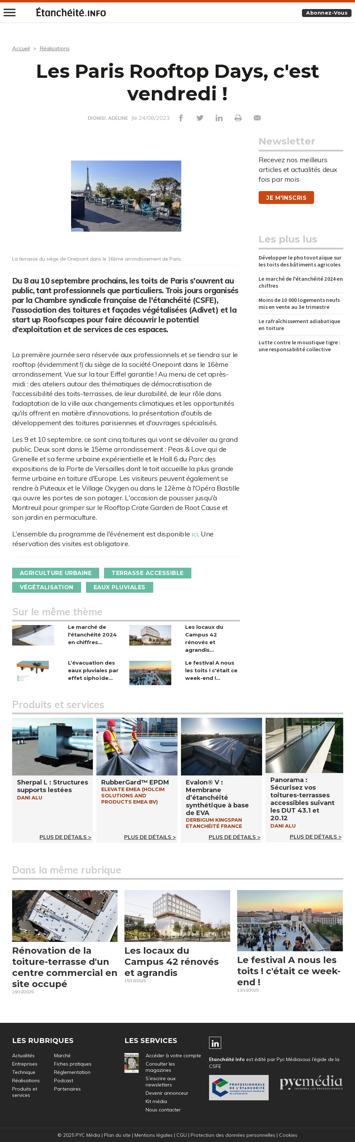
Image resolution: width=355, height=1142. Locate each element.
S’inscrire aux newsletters (160, 1081)
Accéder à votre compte (173, 1055)
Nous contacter (163, 1110)
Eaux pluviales (120, 587)
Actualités (23, 1055)
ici (194, 533)
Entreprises (24, 1064)
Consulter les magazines (160, 1067)
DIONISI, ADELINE (108, 118)
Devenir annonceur (167, 1093)
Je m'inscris (286, 198)
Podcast (63, 1080)
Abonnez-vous (326, 13)
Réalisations (55, 48)
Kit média (156, 1101)
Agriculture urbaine (56, 573)
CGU (181, 1135)
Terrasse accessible (148, 573)
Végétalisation (46, 587)
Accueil (21, 48)
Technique (23, 1072)
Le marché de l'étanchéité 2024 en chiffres (301, 282)
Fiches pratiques (73, 1064)
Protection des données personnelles (233, 1135)
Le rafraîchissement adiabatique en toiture (299, 324)
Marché (62, 1055)
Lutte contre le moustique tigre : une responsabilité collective (299, 346)
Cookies (288, 1135)
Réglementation (72, 1072)
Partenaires (67, 1089)
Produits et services (24, 1092)
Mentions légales (154, 1135)
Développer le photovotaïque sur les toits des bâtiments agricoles (300, 261)
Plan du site (117, 1135)
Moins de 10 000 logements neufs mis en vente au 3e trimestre (299, 303)
